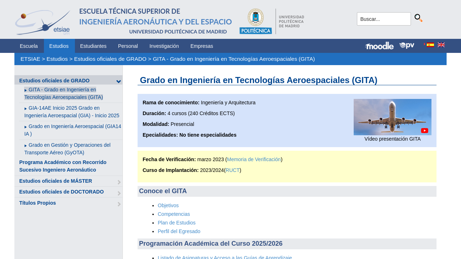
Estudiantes (93, 46)
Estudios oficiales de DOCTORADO (61, 192)
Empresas (202, 46)
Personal (128, 46)
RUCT (232, 170)
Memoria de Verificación (254, 159)
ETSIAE (30, 59)
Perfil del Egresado (179, 231)
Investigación (164, 46)
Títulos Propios (37, 203)
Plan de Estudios (177, 223)
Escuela (29, 46)
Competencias (174, 214)
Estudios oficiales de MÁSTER (55, 181)
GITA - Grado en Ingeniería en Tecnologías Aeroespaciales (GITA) (234, 59)
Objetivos (168, 205)
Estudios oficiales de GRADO (110, 59)
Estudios (59, 46)
